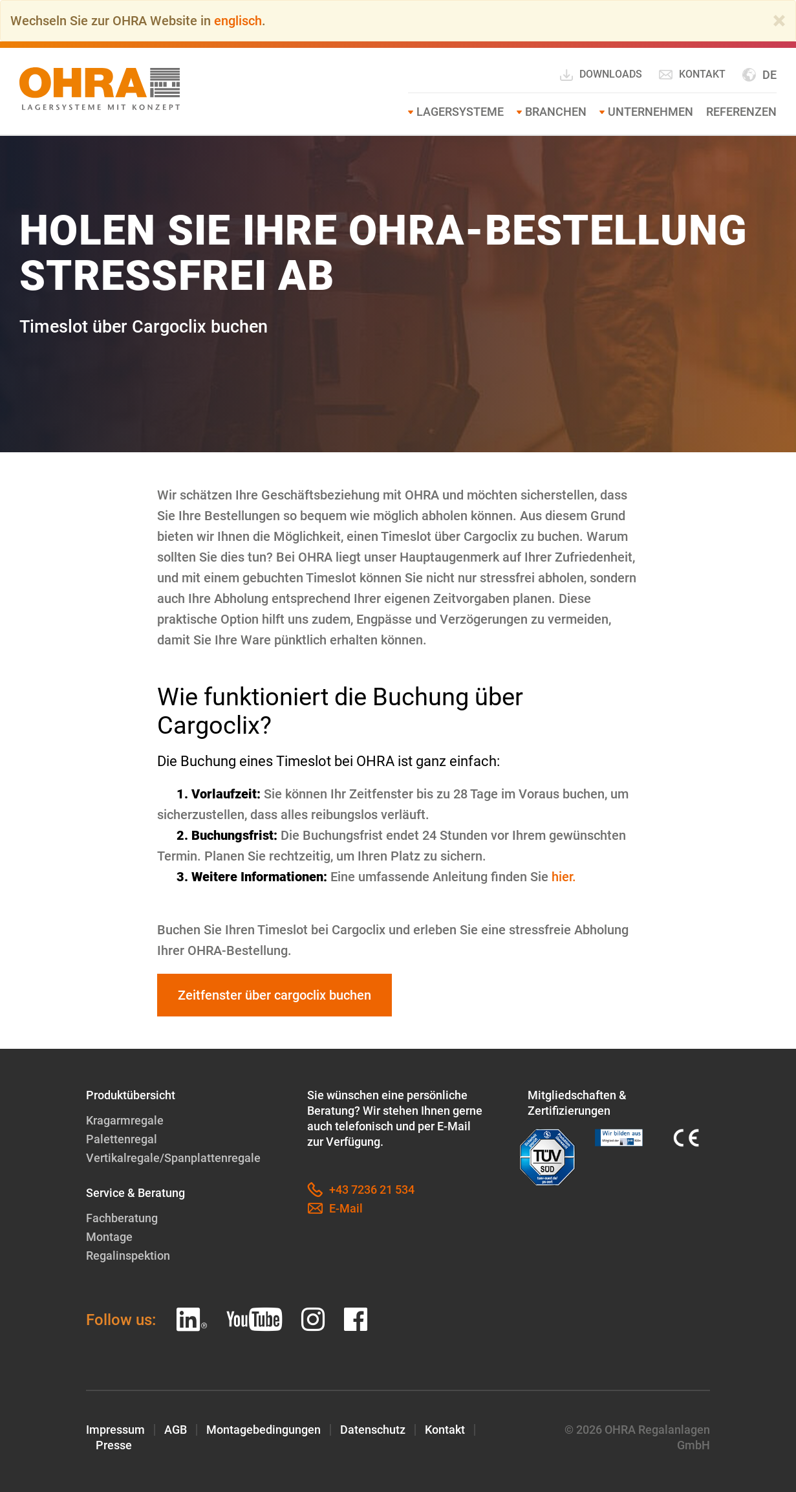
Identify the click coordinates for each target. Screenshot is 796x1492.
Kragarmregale (125, 1120)
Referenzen (741, 111)
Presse (114, 1445)
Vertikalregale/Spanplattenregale (173, 1158)
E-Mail (335, 1208)
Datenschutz (372, 1429)
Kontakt (692, 74)
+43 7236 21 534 (360, 1190)
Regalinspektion (128, 1255)
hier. (564, 876)
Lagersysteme (460, 111)
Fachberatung (122, 1218)
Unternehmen (650, 111)
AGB (175, 1429)
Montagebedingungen (263, 1429)
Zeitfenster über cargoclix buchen (274, 995)
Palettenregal (121, 1139)
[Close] (779, 20)
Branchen (555, 111)
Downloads (600, 75)
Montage (109, 1237)
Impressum (115, 1429)
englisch (238, 20)
